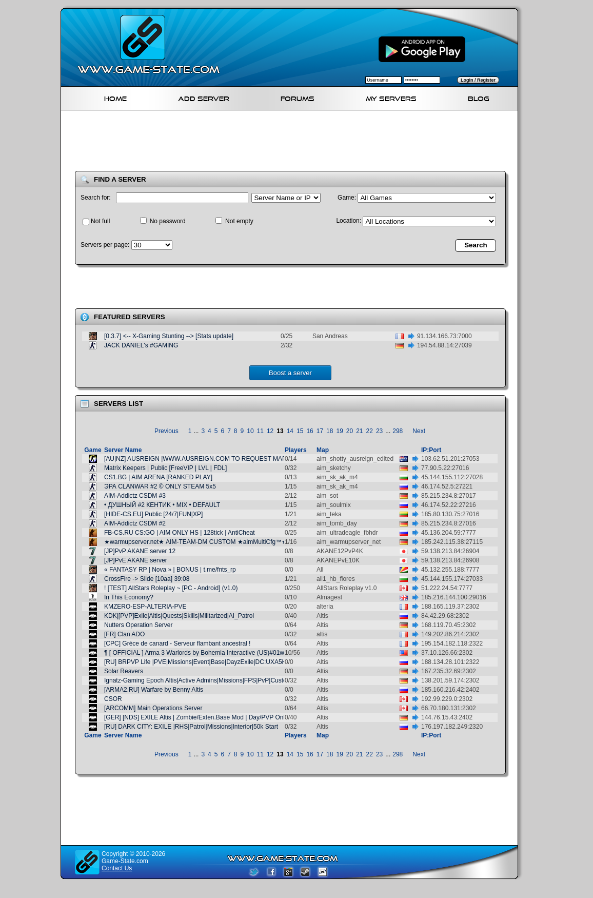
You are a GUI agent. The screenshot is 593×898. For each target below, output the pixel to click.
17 (320, 431)
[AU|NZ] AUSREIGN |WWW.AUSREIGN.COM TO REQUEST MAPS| (198, 458)
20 (349, 431)
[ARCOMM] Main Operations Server (153, 708)
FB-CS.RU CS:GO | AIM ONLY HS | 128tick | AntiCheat (179, 532)
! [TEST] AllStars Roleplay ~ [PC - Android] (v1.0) (171, 588)
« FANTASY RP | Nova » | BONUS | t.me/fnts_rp (170, 569)
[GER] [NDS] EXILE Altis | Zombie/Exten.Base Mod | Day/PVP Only (196, 717)
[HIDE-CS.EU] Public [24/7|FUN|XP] (153, 514)
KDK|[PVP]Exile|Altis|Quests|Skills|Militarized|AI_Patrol (179, 615)
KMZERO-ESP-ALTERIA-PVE (145, 606)
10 (250, 431)
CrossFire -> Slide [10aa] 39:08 (146, 578)
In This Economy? (128, 597)
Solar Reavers (123, 671)
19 (339, 431)
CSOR (113, 698)
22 (369, 431)
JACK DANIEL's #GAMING (141, 345)
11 (260, 431)
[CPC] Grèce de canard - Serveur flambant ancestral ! (177, 643)
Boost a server (290, 373)
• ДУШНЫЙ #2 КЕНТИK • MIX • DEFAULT (162, 505)
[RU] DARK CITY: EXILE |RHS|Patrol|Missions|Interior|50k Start (191, 726)
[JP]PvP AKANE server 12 (139, 551)
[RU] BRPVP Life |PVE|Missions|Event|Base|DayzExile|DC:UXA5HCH (199, 662)
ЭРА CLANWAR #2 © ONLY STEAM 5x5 (160, 486)
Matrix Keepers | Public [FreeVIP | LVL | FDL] (165, 468)
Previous (166, 431)
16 (309, 431)
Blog (478, 97)
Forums (297, 97)
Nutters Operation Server (138, 625)
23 (379, 431)
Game (92, 450)
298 (397, 431)
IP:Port (431, 450)
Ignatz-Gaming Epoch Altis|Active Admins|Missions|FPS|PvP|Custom (198, 680)
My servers (391, 97)
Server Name (123, 450)
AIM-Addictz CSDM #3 (135, 495)
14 (290, 431)
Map (323, 450)
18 (329, 431)
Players (296, 450)
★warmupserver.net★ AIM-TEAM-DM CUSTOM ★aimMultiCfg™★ (195, 541)
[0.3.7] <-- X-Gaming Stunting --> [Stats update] (168, 336)
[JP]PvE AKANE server (135, 560)
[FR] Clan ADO (124, 634)
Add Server (203, 97)
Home (115, 97)
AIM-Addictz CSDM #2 (135, 523)
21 (359, 431)
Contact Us (117, 868)
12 (270, 431)
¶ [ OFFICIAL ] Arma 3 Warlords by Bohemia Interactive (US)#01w (194, 652)
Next (418, 431)
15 (299, 431)
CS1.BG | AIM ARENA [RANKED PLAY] (158, 477)
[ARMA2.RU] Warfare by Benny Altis (153, 689)
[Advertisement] (293, 143)
